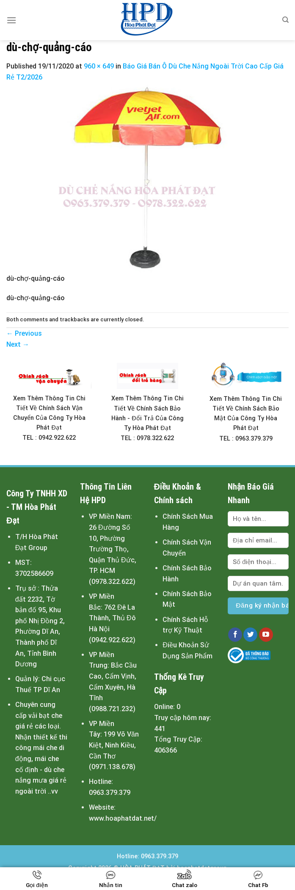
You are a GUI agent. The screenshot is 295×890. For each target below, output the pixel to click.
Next (17, 344)
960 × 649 (99, 66)
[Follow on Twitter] (250, 634)
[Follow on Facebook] (235, 634)
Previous (24, 333)
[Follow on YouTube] (266, 634)
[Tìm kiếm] (285, 20)
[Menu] (11, 20)
